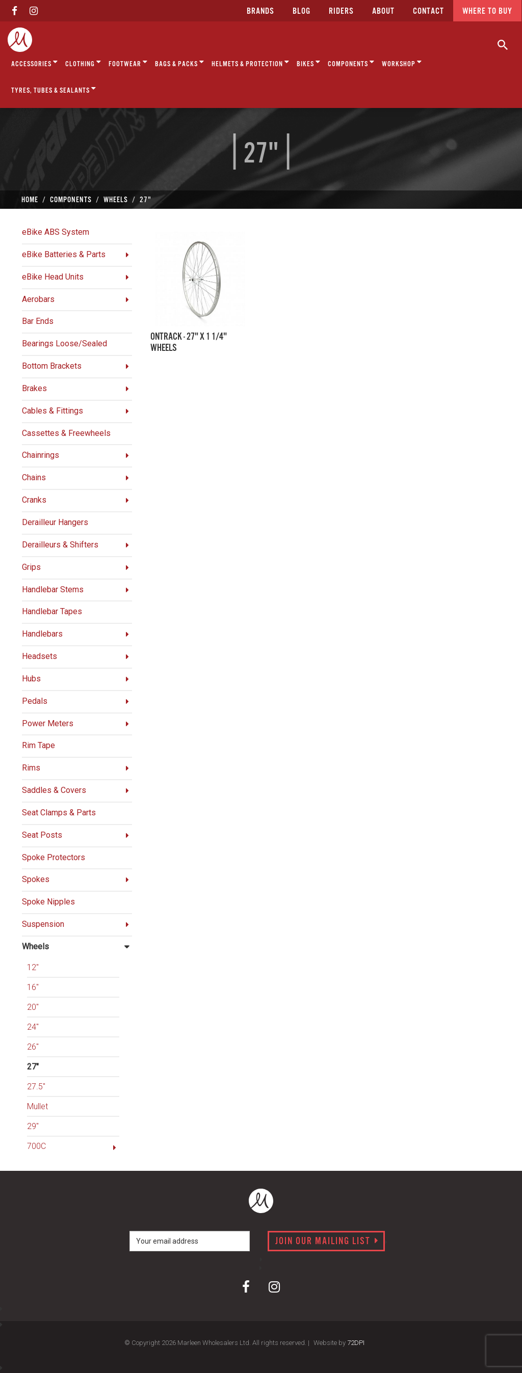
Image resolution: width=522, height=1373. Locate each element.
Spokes (35, 879)
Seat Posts (42, 835)
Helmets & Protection (251, 62)
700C (36, 1146)
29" (33, 1126)
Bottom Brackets (52, 366)
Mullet (37, 1106)
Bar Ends (38, 321)
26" (33, 1047)
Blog (301, 11)
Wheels (35, 946)
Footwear (128, 62)
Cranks (34, 500)
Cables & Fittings (52, 411)
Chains (34, 477)
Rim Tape (38, 745)
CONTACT (428, 11)
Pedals (34, 701)
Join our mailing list (327, 1241)
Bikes (309, 62)
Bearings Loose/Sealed (64, 343)
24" (33, 1027)
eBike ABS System (55, 232)
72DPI (355, 1343)
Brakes (34, 388)
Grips (31, 567)
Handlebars (42, 634)
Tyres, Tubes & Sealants (53, 89)
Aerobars (38, 299)
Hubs (31, 678)
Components (351, 62)
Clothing (83, 62)
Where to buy (487, 11)
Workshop (402, 62)
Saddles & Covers (54, 790)
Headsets (39, 656)
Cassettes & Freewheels (66, 433)
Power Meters (47, 723)
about (383, 11)
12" (33, 967)
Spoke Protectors (53, 857)
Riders (341, 11)
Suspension (43, 924)
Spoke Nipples (48, 902)
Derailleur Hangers (55, 522)
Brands (260, 11)
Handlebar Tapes (52, 611)
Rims (31, 768)
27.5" (36, 1086)
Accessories (34, 62)
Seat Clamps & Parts (59, 812)
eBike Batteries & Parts (64, 254)
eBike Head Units (53, 277)
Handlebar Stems (53, 589)
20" (33, 1007)
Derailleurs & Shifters (60, 545)
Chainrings (40, 455)
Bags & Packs (179, 62)
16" (33, 987)
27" (33, 1067)
